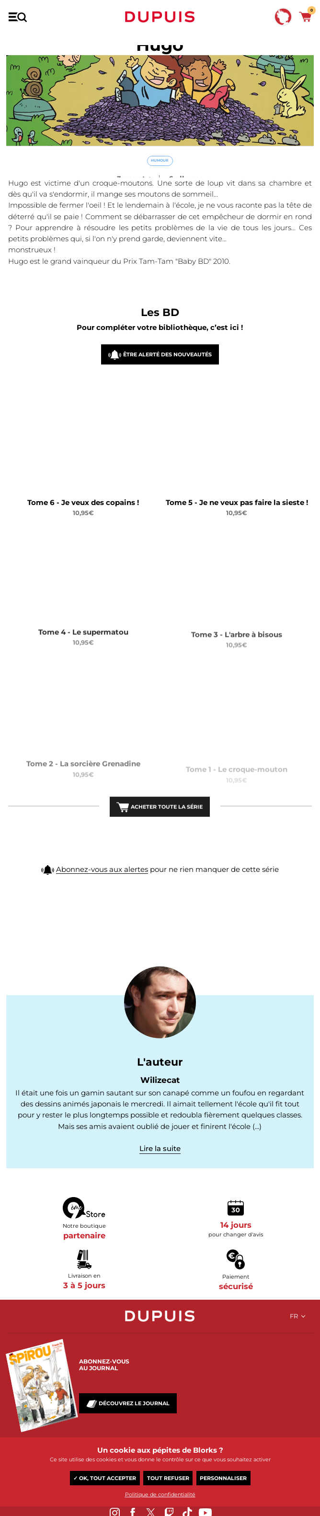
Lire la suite (160, 1148)
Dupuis (160, 17)
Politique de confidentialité (160, 1494)
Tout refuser (168, 1478)
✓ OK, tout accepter (104, 1478)
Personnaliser (223, 1478)
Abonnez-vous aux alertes (102, 876)
